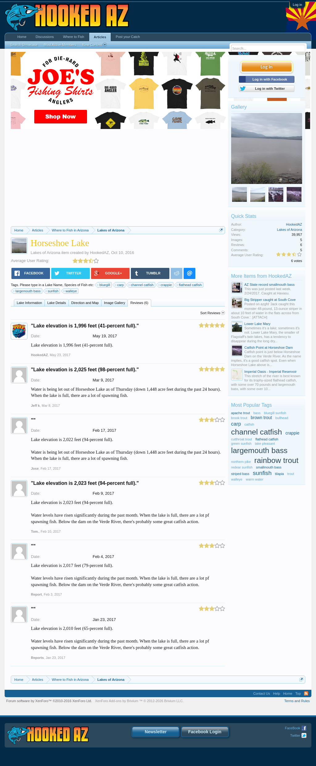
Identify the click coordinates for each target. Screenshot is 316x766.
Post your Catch (128, 37)
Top (298, 693)
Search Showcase (24, 45)
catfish (249, 424)
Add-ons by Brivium (139, 701)
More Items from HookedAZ (261, 276)
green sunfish (241, 443)
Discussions (45, 37)
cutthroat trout (241, 439)
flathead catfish (189, 285)
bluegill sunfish (275, 413)
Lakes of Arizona (45, 252)
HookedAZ (99, 252)
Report (36, 594)
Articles (100, 37)
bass (256, 413)
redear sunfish (242, 467)
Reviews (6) (139, 303)
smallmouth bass (269, 467)
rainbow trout (276, 460)
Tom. (35, 531)
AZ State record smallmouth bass (269, 284)
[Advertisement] (118, 180)
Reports (37, 658)
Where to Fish (73, 37)
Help (276, 693)
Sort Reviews (212, 313)
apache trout (240, 413)
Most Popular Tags (251, 405)
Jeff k (35, 405)
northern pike (241, 462)
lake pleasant (265, 443)
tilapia (279, 474)
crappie (165, 285)
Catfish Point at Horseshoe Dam (268, 347)
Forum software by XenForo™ (49, 701)
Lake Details (56, 303)
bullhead (281, 418)
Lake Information (29, 303)
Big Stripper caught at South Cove (270, 300)
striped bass (240, 474)
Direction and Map (85, 303)
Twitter (295, 735)
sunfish (52, 291)
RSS (306, 693)
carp (119, 285)
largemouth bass (27, 291)
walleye (70, 291)
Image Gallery (114, 303)
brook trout (239, 418)
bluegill (104, 285)
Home (21, 37)
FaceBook (292, 728)
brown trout (261, 417)
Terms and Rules (297, 701)
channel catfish (141, 285)
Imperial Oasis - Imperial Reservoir (270, 371)
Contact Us (261, 693)
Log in (297, 4)
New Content (94, 45)
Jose (35, 468)
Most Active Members (60, 45)
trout (290, 474)
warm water (255, 479)
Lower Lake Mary (257, 324)
